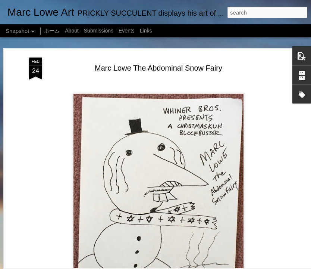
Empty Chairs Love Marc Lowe (139, 234)
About (72, 31)
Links (146, 31)
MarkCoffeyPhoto (194, 265)
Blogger (242, 265)
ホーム (52, 31)
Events (127, 31)
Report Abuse (263, 265)
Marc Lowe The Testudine (47, 234)
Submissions (98, 31)
